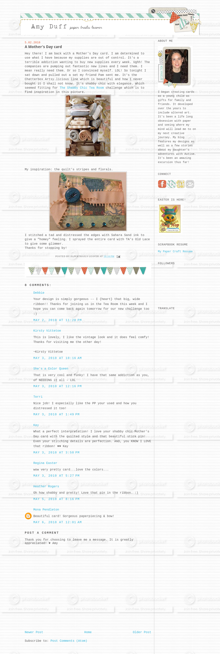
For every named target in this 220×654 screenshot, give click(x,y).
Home (88, 632)
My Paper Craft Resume (175, 251)
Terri (38, 397)
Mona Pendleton (46, 509)
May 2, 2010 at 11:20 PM (57, 320)
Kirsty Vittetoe (47, 331)
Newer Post (34, 632)
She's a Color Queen (50, 368)
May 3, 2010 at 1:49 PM (56, 414)
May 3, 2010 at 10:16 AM (57, 358)
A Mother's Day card (43, 46)
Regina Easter (45, 463)
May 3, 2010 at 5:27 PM (56, 476)
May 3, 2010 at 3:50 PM (56, 452)
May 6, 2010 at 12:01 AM (57, 522)
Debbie (38, 293)
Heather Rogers (46, 486)
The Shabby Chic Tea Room (82, 88)
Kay (36, 425)
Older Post (142, 632)
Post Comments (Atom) (68, 641)
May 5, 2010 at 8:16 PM (56, 499)
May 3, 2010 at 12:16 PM (57, 386)
